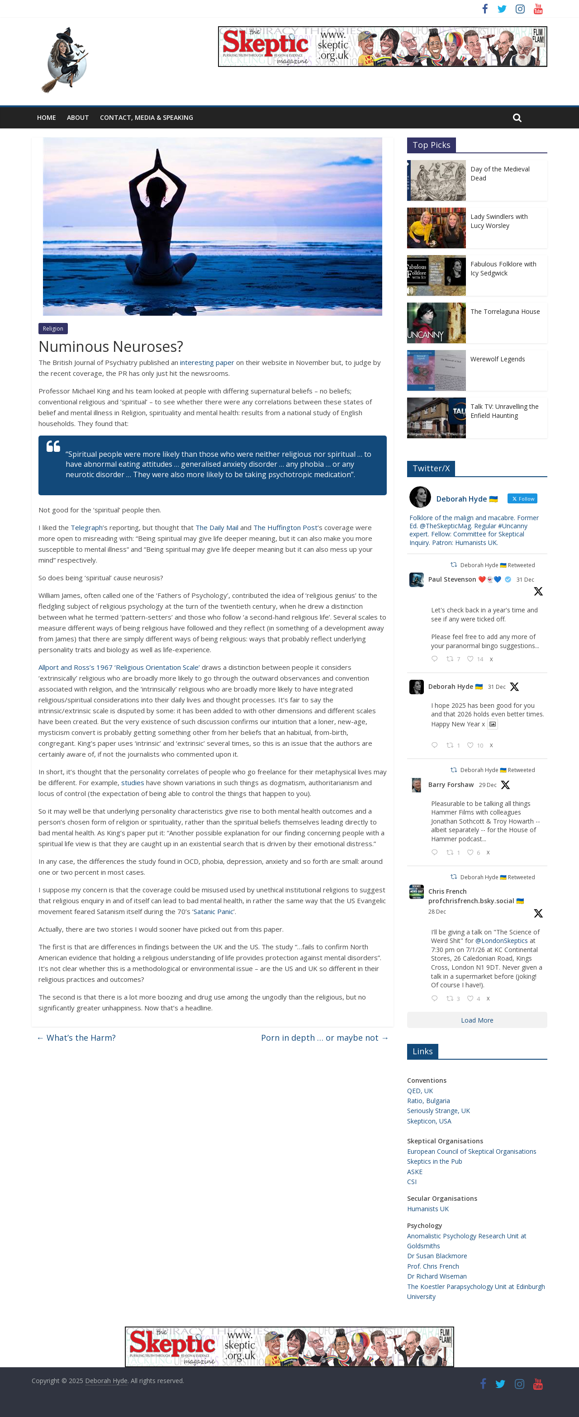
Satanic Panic (213, 911)
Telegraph (86, 527)
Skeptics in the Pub (434, 1161)
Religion (53, 328)
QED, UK (420, 1090)
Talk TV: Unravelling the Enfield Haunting (504, 411)
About (78, 117)
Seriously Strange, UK (438, 1110)
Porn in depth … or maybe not (325, 1037)
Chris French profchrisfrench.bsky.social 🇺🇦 (476, 896)
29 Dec (488, 785)
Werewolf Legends (497, 359)
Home (46, 117)
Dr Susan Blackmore (437, 1255)
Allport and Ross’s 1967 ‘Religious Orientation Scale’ (119, 667)
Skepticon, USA (429, 1121)
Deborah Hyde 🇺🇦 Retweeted (497, 565)
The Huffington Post (285, 527)
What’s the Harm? (76, 1037)
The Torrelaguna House (505, 311)
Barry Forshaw (451, 784)
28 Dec (437, 911)
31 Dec (525, 579)
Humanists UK (428, 1208)
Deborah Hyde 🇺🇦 (455, 686)
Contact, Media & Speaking (146, 117)
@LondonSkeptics (501, 940)
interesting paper (207, 362)
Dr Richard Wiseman (437, 1276)
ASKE (414, 1171)
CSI (412, 1181)
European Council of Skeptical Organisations (471, 1151)
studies (132, 782)
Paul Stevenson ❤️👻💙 (464, 579)
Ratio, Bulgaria (428, 1100)
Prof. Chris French (433, 1266)
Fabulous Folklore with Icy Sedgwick (503, 268)
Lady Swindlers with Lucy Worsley (499, 221)
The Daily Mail (216, 527)
